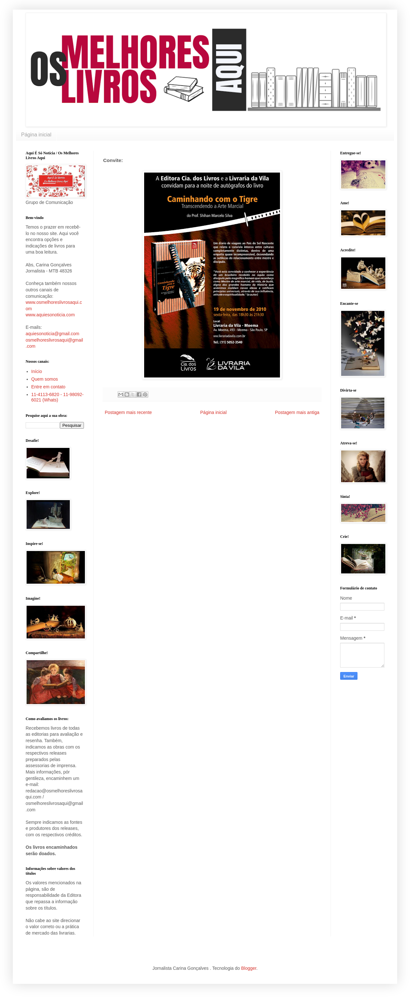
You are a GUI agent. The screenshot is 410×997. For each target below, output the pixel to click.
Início (36, 371)
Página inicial (36, 134)
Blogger (248, 968)
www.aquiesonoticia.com (50, 314)
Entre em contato (48, 386)
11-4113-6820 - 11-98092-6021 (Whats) (57, 397)
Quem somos (44, 379)
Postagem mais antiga (297, 412)
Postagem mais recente (128, 412)
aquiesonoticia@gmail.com (52, 333)
